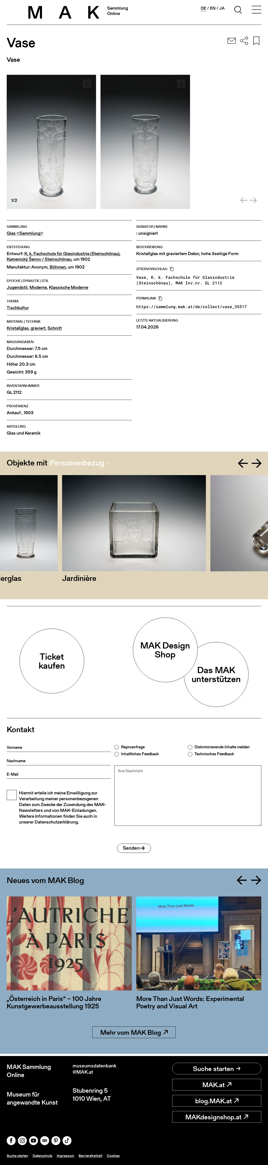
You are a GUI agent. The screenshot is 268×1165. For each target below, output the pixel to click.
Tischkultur (18, 308)
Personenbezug (77, 462)
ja (222, 8)
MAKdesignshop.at (216, 1117)
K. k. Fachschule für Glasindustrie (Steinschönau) (71, 253)
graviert (38, 328)
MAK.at (216, 1085)
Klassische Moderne (68, 287)
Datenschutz (47, 1156)
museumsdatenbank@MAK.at (100, 1071)
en (213, 8)
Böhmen (58, 267)
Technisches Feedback (214, 754)
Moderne (38, 287)
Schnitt (55, 328)
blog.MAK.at (217, 1101)
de (203, 8)
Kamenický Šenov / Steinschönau (39, 259)
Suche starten (217, 1068)
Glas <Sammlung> (25, 233)
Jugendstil (17, 287)
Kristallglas (18, 328)
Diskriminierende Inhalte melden (222, 747)
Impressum (71, 1156)
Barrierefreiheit (98, 1156)
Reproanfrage (133, 747)
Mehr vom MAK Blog (134, 1034)
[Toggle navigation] (256, 10)
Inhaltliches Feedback (140, 754)
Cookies (123, 1156)
